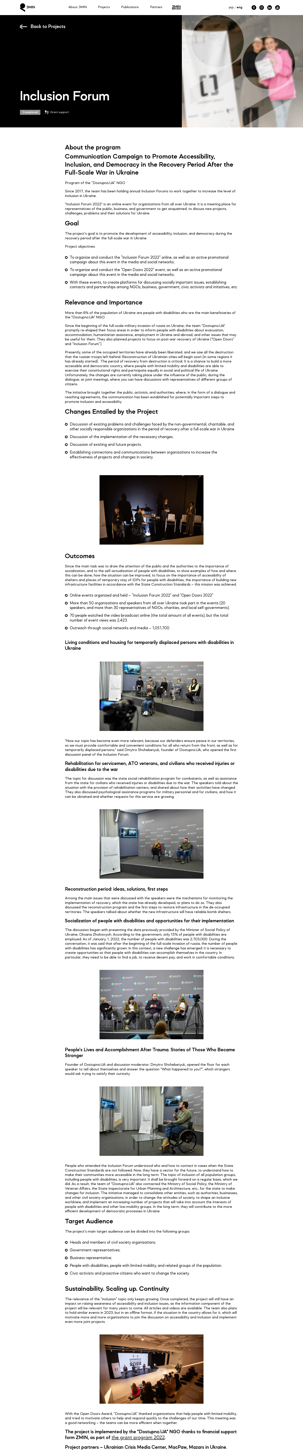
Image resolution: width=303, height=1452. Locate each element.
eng (239, 7)
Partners (156, 7)
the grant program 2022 (138, 1437)
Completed (30, 112)
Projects (104, 7)
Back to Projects (48, 26)
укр (231, 7)
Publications (130, 7)
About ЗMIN (77, 7)
